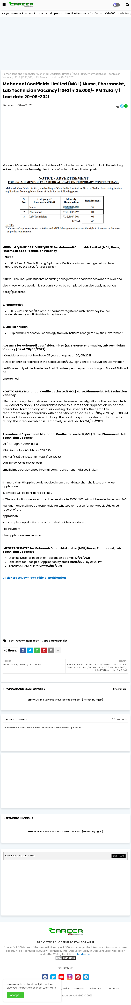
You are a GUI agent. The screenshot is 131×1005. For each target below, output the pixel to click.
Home (6, 74)
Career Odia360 (73, 995)
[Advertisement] (65, 43)
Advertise (95, 988)
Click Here (118, 856)
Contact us (112, 988)
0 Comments (120, 719)
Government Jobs (27, 640)
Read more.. (84, 954)
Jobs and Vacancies (23, 74)
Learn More (49, 987)
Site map (79, 988)
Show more (119, 689)
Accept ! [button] (15, 995)
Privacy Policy (62, 988)
